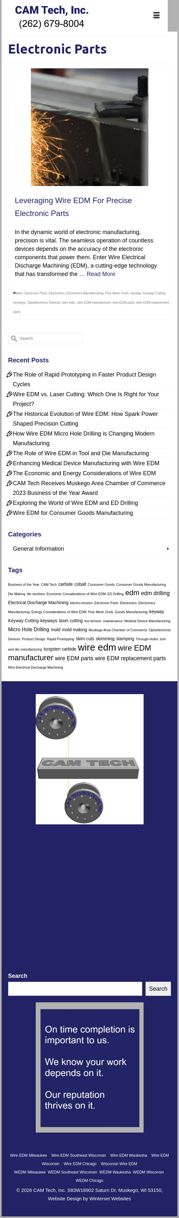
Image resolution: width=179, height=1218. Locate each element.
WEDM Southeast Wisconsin (72, 1172)
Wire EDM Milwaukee (28, 1155)
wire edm (68, 302)
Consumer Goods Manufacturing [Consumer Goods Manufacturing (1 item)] (141, 584)
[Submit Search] (13, 338)
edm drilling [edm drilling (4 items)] (155, 593)
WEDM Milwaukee (30, 1172)
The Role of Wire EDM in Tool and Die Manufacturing (81, 453)
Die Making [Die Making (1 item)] (16, 594)
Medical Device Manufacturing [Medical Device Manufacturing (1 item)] (147, 621)
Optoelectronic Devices (44, 302)
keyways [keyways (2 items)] (48, 620)
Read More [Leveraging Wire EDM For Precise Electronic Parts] (101, 274)
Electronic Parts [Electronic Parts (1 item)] (106, 603)
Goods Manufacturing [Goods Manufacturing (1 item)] (131, 612)
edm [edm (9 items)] (132, 593)
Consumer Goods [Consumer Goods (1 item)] (101, 584)
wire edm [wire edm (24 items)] (97, 647)
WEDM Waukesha (115, 1172)
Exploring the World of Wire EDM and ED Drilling (75, 503)
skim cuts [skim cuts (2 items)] (85, 638)
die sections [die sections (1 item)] (36, 594)
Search (17, 976)
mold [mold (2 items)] (56, 629)
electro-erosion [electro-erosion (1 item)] (81, 603)
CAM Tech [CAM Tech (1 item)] (49, 584)
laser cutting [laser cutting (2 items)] (71, 620)
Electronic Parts (35, 293)
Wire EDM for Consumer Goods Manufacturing (73, 513)
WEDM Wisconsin (148, 1172)
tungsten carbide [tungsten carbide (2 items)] (59, 649)
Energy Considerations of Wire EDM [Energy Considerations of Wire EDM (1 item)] (59, 612)
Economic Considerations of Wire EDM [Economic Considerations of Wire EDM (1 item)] (76, 594)
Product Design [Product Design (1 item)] (33, 639)
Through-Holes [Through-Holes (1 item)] (147, 639)
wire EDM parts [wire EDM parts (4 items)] (74, 658)
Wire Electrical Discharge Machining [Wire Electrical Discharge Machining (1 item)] (35, 667)
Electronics (57, 293)
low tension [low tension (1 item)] (92, 621)
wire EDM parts (124, 302)
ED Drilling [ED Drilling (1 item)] (116, 594)
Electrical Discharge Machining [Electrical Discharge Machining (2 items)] (38, 602)
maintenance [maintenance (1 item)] (113, 621)
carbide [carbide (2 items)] (65, 584)
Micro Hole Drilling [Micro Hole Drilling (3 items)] (28, 629)
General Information (38, 548)
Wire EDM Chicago (80, 1164)
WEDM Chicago (89, 1180)
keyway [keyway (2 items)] (156, 611)
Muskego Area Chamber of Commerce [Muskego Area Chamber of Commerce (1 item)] (118, 630)
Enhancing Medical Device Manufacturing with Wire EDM (86, 463)
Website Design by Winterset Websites (89, 1198)
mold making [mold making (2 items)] (74, 629)
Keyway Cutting (154, 293)
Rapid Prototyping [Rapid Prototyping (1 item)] (60, 639)
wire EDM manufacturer (93, 302)
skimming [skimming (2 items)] (105, 638)
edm (19, 293)
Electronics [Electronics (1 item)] (128, 603)
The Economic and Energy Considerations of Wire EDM (84, 473)
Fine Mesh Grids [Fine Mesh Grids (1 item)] (100, 612)
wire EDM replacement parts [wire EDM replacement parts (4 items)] (130, 658)
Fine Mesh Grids (117, 293)
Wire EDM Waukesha (128, 1155)
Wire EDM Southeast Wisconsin (78, 1155)
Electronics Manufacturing (84, 293)
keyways (19, 302)
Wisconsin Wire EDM (119, 1164)
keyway (136, 293)
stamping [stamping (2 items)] (125, 638)
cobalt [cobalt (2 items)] (80, 584)
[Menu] (156, 16)
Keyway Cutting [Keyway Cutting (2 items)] (23, 620)
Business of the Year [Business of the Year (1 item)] (23, 584)
